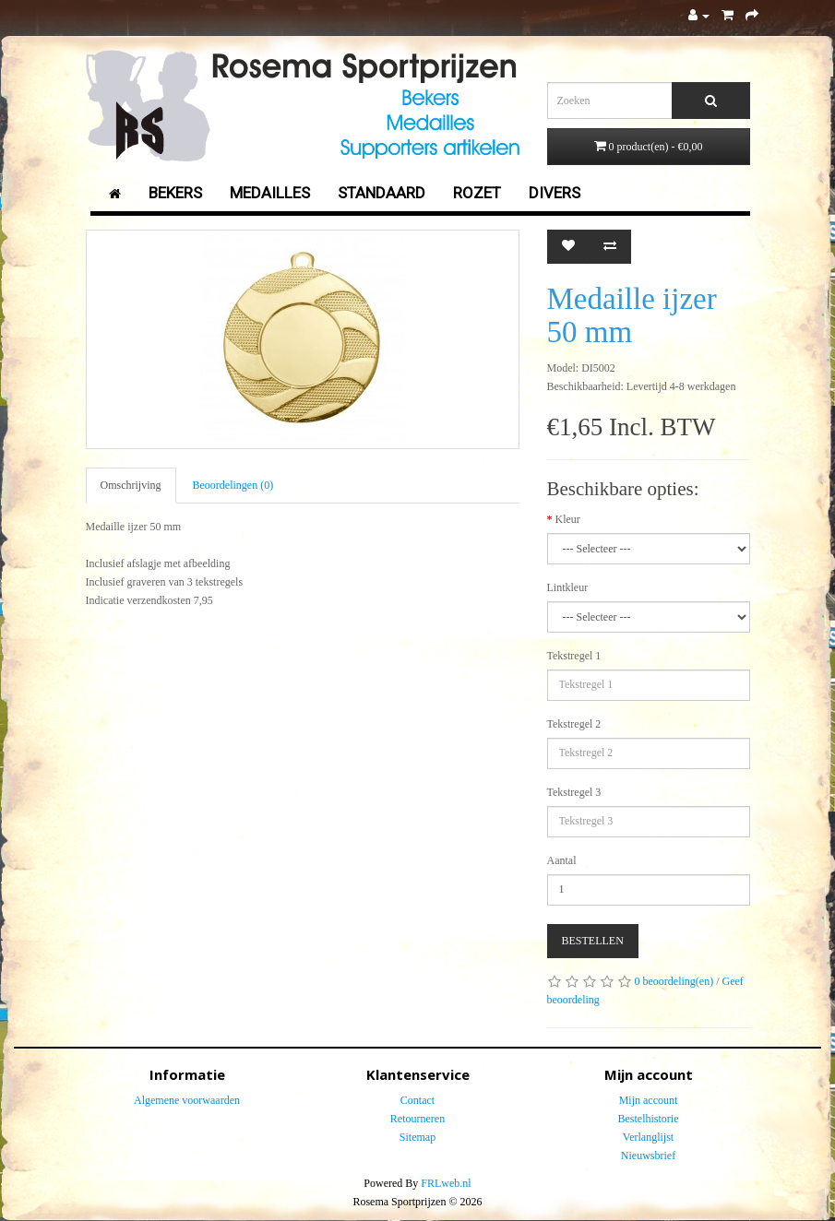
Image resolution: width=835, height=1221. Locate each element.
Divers (554, 193)
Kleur (567, 519)
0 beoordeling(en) (674, 981)
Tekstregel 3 (574, 792)
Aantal (562, 860)
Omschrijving (131, 485)
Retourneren (417, 1118)
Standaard (381, 193)
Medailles (270, 193)
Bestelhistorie (648, 1118)
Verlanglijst (648, 1137)
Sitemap (417, 1137)
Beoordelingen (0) (233, 485)
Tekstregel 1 (574, 655)
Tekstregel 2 (574, 723)
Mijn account (648, 1100)
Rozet (477, 193)
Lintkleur (568, 587)
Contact (417, 1100)
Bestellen (593, 940)
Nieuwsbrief (648, 1155)
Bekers (175, 193)
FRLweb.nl (446, 1183)
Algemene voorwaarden (187, 1100)
